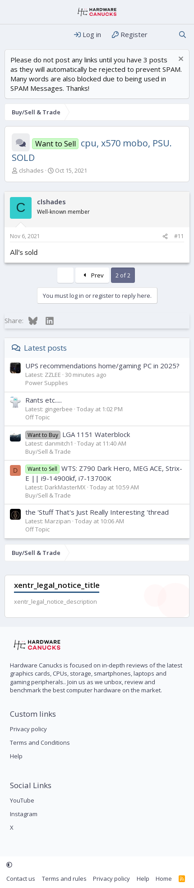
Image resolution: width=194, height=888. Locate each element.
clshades (31, 170)
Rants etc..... (43, 399)
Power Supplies (46, 383)
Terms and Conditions (40, 742)
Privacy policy (28, 729)
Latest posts (45, 348)
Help (16, 756)
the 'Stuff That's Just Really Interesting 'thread (97, 512)
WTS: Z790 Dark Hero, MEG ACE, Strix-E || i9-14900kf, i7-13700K (103, 473)
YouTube (22, 800)
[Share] (165, 236)
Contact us (20, 878)
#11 (179, 236)
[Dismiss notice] (180, 60)
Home (164, 878)
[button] (9, 865)
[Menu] (12, 35)
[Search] (182, 34)
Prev (92, 275)
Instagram (23, 814)
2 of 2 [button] (122, 275)
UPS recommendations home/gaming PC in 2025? (102, 365)
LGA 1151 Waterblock (77, 434)
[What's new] (162, 34)
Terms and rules (64, 878)
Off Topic (37, 417)
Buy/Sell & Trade (48, 451)
